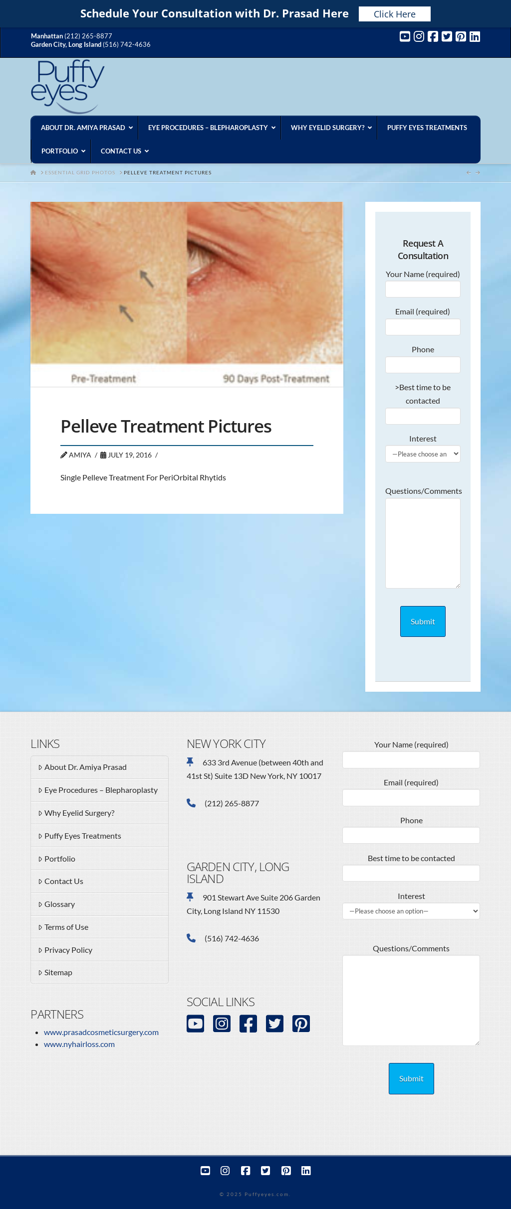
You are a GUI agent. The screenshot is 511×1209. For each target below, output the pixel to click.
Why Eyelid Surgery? (76, 813)
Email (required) (422, 319)
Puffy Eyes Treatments (79, 836)
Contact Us (60, 882)
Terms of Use (63, 927)
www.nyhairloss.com (79, 1044)
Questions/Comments (422, 497)
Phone (422, 357)
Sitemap (55, 973)
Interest (422, 446)
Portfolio (56, 859)
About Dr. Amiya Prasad (82, 767)
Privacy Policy (65, 950)
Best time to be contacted (411, 866)
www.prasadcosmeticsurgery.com (101, 1032)
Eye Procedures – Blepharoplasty (98, 790)
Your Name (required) (422, 282)
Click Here (395, 14)
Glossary (56, 904)
